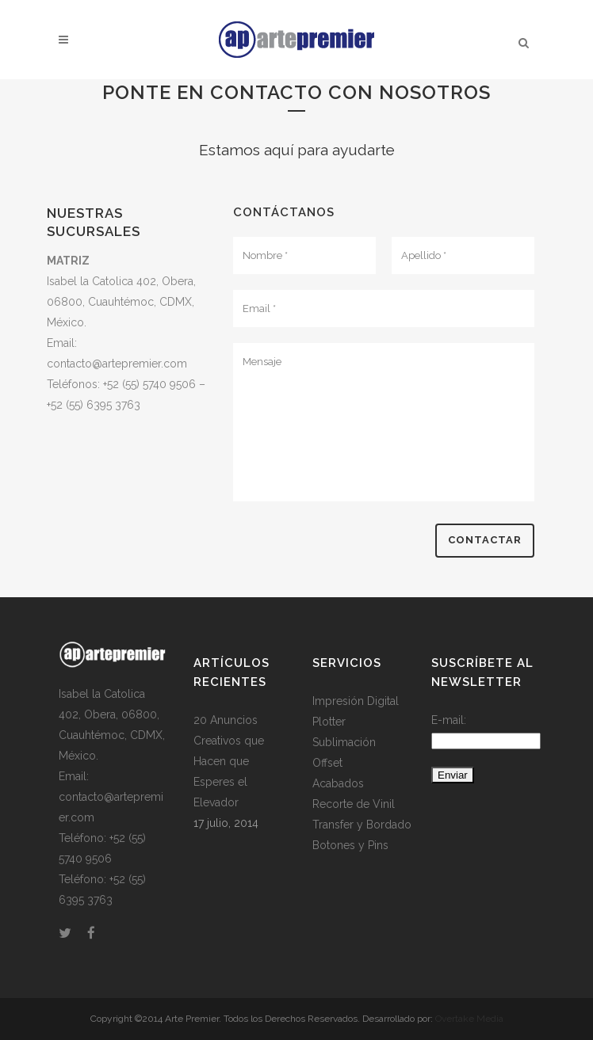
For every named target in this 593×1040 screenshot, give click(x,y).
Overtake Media (469, 1018)
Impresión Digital (355, 701)
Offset (327, 762)
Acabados (338, 783)
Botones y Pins (350, 845)
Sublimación (344, 742)
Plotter (329, 721)
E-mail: (448, 720)
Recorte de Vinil (353, 804)
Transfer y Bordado (361, 824)
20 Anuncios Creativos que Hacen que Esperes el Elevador (228, 761)
